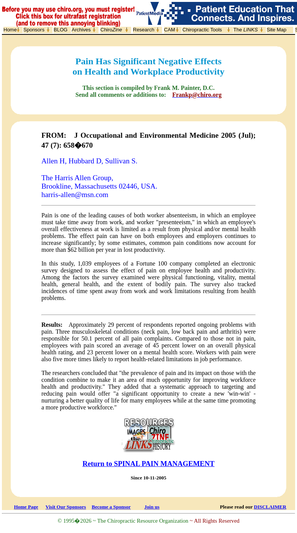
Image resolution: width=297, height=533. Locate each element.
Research (143, 30)
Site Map (276, 30)
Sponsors (33, 30)
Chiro (111, 30)
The (245, 30)
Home (10, 30)
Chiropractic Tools (202, 30)
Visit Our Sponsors (66, 507)
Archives (81, 30)
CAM (169, 30)
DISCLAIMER (270, 507)
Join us (151, 507)
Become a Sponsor (111, 507)
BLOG (60, 30)
